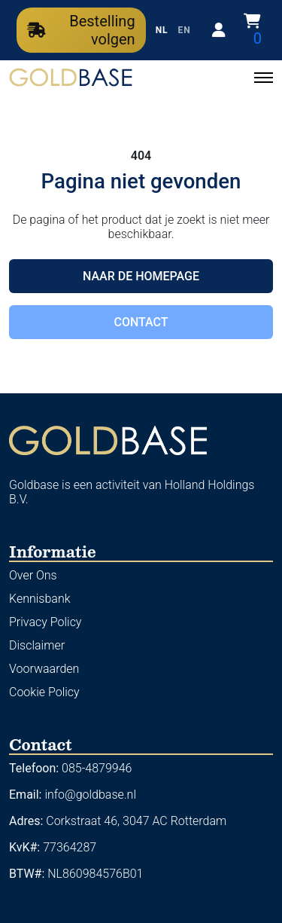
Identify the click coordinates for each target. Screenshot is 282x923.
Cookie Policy (44, 692)
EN (184, 30)
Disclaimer (37, 645)
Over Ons (33, 575)
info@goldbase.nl (90, 794)
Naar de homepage (141, 276)
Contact (141, 322)
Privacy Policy (45, 622)
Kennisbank (40, 598)
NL (162, 30)
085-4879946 (97, 768)
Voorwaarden (44, 669)
